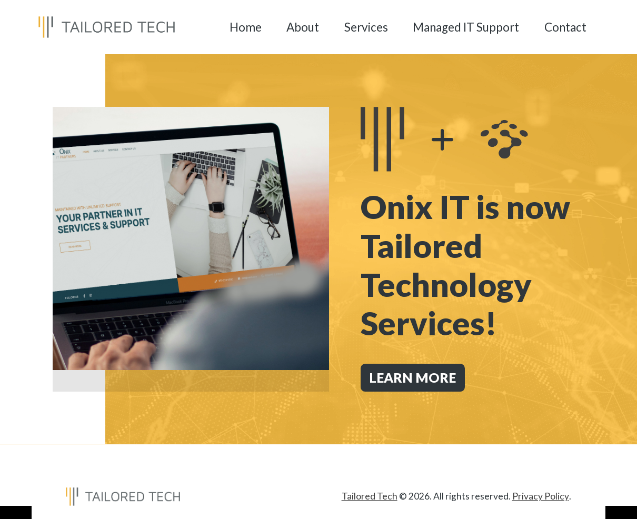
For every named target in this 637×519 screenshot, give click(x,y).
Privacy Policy (541, 496)
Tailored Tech (370, 496)
